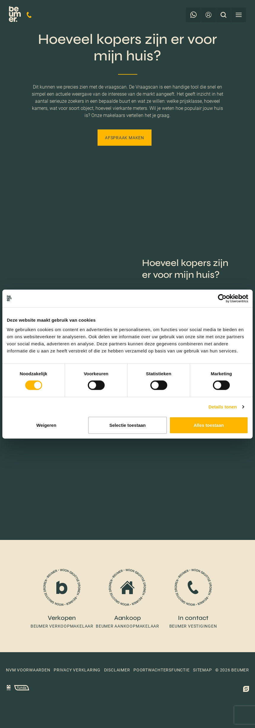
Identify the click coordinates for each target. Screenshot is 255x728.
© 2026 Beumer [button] (232, 670)
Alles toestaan (209, 424)
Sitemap (202, 670)
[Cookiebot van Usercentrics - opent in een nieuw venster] (222, 298)
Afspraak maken (124, 137)
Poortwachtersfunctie (161, 670)
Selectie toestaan (127, 424)
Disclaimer (117, 670)
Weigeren (46, 424)
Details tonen (222, 406)
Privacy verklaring (77, 670)
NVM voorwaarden (28, 670)
